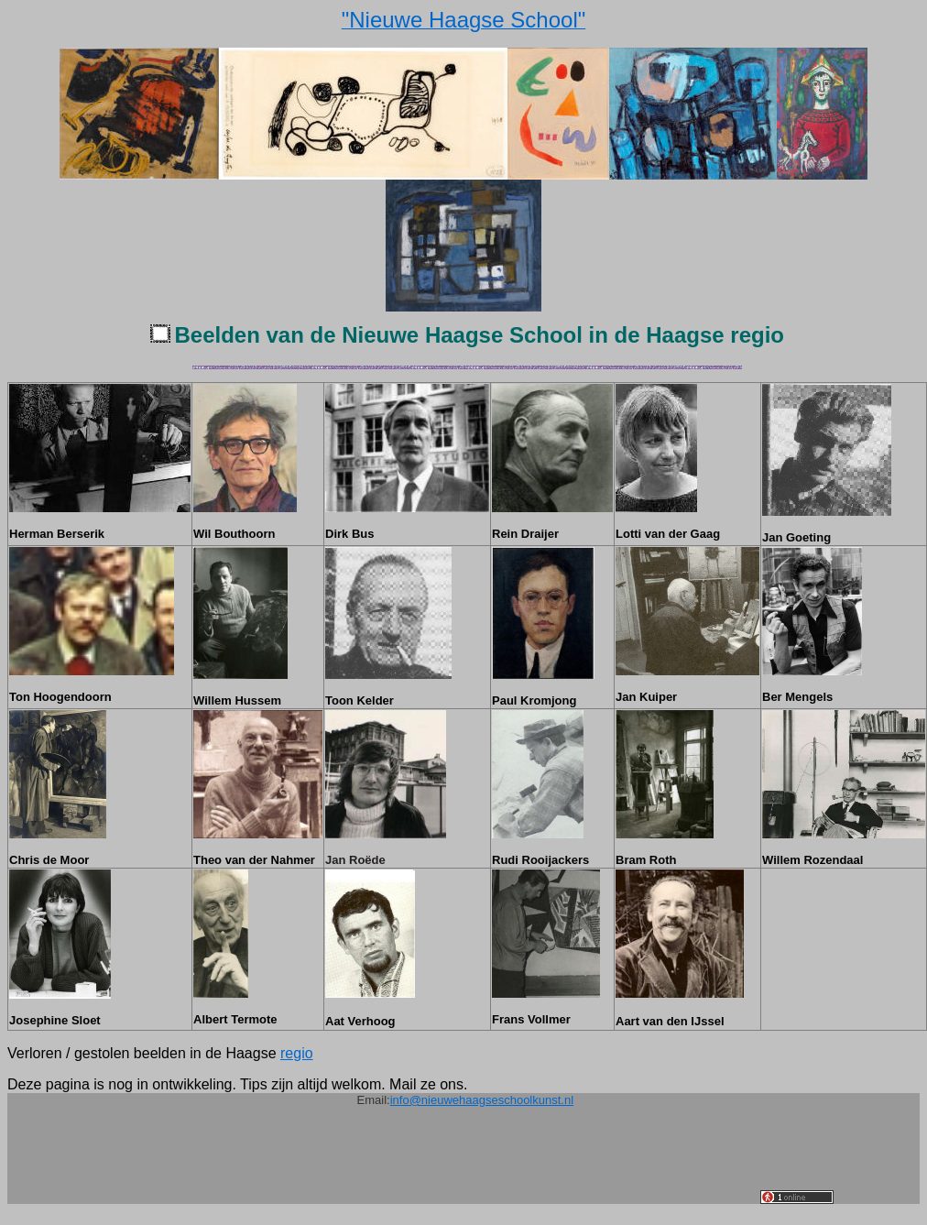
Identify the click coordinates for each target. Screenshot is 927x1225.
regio (296, 1053)
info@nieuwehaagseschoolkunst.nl (481, 1100)
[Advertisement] (426, 1162)
